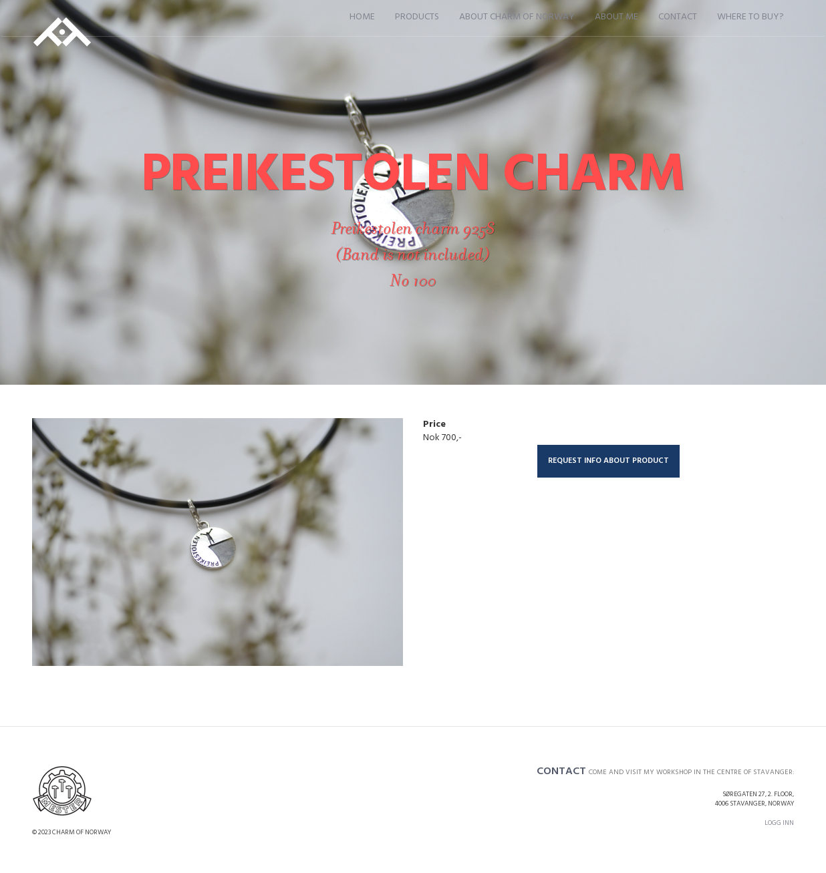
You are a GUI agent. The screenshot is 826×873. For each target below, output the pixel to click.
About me (616, 17)
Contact (677, 17)
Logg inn (779, 823)
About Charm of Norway (517, 17)
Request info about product (608, 461)
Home (362, 17)
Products (417, 17)
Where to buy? (750, 17)
